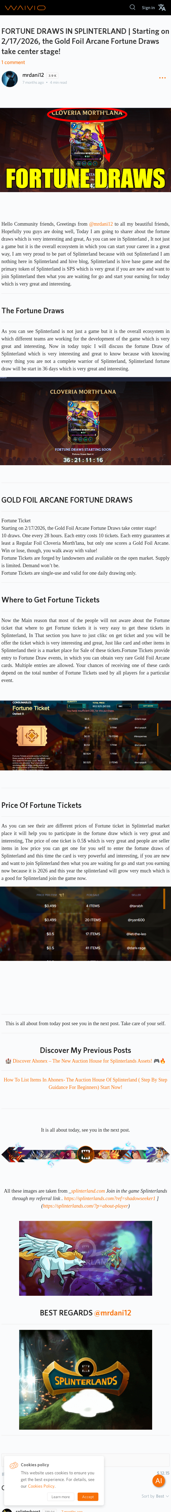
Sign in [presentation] (148, 8)
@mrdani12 (101, 224)
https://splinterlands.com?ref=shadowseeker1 (109, 1198)
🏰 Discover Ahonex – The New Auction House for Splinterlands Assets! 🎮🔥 (85, 1061)
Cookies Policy (41, 1486)
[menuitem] (148, 7)
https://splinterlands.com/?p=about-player (85, 1206)
